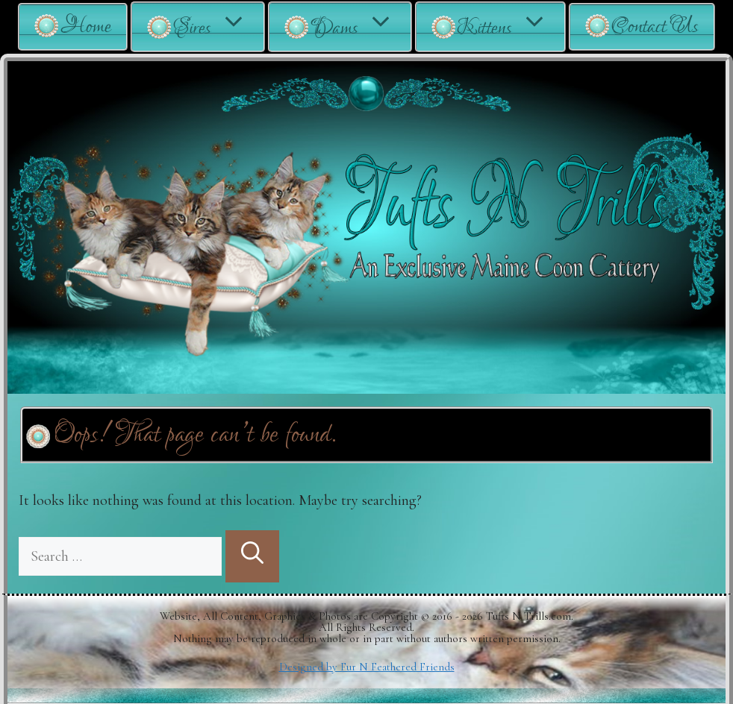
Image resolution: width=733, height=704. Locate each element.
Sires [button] (218, 27)
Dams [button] (361, 27)
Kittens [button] (511, 27)
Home (85, 26)
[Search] (252, 556)
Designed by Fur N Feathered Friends (367, 666)
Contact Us (655, 26)
